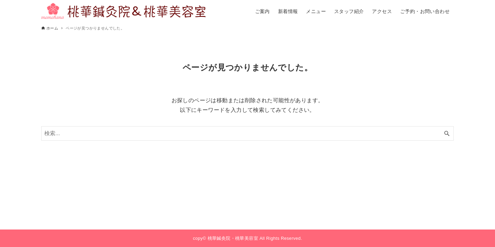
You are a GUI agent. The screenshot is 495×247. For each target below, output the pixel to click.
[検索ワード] (247, 133)
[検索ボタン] (447, 133)
